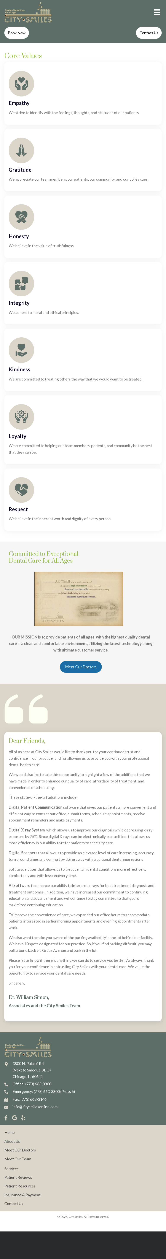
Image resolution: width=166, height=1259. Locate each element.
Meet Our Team (17, 1158)
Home (9, 1132)
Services (11, 1168)
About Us (12, 1141)
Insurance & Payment (22, 1194)
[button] (6, 1118)
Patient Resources (20, 1186)
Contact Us (13, 1203)
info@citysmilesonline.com (35, 1106)
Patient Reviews (18, 1177)
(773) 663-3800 (38, 1083)
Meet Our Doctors (20, 1150)
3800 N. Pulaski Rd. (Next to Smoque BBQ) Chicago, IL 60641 (32, 1070)
